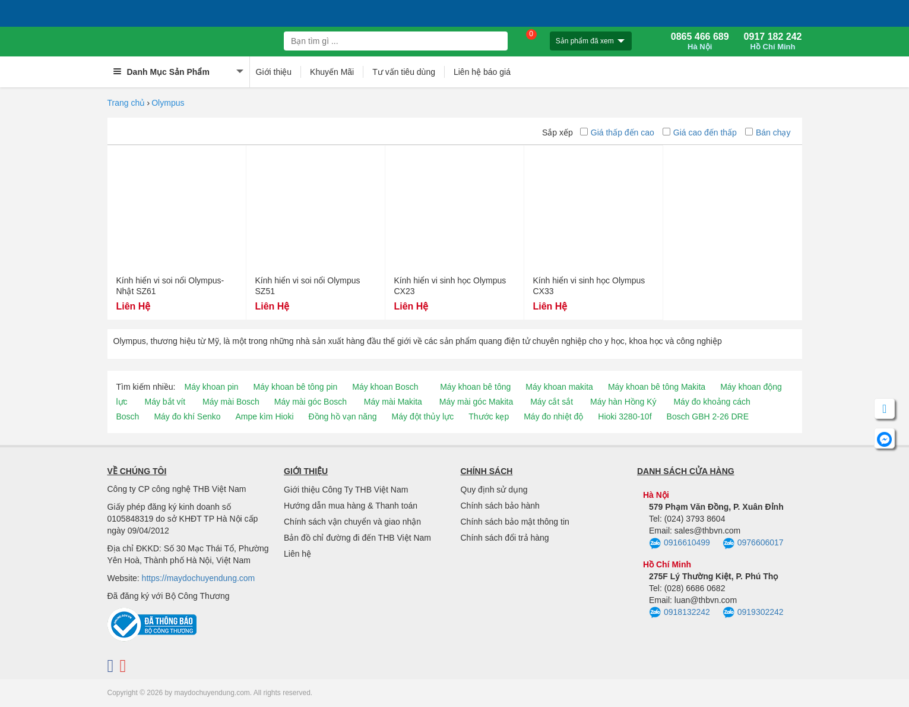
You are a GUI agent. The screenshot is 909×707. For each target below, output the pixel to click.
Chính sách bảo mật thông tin (515, 521)
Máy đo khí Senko (187, 416)
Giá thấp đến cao (617, 132)
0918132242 (679, 612)
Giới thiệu (274, 72)
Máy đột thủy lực (423, 416)
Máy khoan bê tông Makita (656, 387)
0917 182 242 (773, 41)
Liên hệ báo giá (482, 72)
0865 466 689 (700, 41)
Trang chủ (126, 103)
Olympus (167, 103)
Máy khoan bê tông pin (296, 387)
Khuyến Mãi (332, 72)
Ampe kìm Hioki (264, 416)
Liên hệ (297, 553)
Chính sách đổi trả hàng (505, 537)
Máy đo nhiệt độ (553, 416)
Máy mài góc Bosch (310, 401)
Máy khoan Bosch (385, 387)
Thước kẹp (488, 416)
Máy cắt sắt (551, 401)
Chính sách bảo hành (500, 505)
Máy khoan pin (212, 387)
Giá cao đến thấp (700, 132)
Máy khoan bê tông (475, 387)
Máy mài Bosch (230, 401)
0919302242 (753, 612)
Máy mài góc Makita (476, 401)
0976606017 (753, 544)
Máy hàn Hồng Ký (623, 401)
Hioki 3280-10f (624, 416)
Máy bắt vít (165, 401)
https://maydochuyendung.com (198, 578)
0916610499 (679, 544)
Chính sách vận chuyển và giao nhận (352, 521)
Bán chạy (768, 132)
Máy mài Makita (393, 401)
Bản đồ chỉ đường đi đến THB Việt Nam (357, 537)
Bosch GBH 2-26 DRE (708, 416)
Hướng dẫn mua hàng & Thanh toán (350, 505)
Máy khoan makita (559, 387)
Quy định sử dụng (494, 489)
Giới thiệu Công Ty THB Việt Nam (346, 489)
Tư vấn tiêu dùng (403, 72)
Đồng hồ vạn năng (343, 416)
